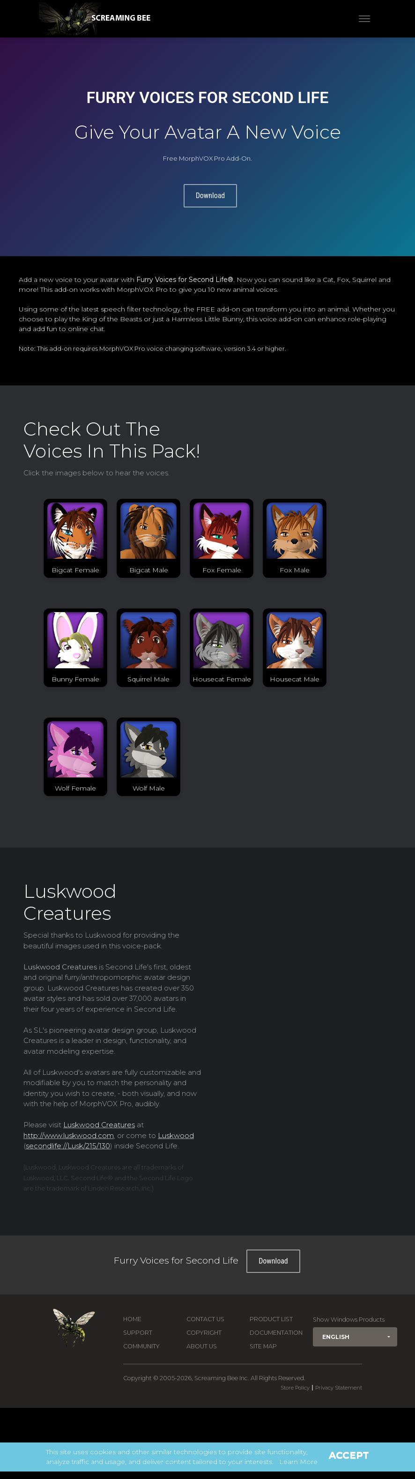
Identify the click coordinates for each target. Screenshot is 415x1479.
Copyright (204, 1332)
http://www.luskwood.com (68, 1135)
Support (137, 1332)
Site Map (263, 1346)
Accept (349, 1455)
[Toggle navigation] (364, 18)
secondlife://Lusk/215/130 (68, 1145)
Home (132, 1319)
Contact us (205, 1319)
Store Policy (295, 1387)
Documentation (276, 1332)
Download (210, 195)
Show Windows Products (349, 1319)
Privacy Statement (338, 1387)
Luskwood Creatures (99, 1124)
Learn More (298, 1461)
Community (141, 1346)
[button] (355, 1336)
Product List (271, 1319)
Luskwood (176, 1135)
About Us (201, 1346)
